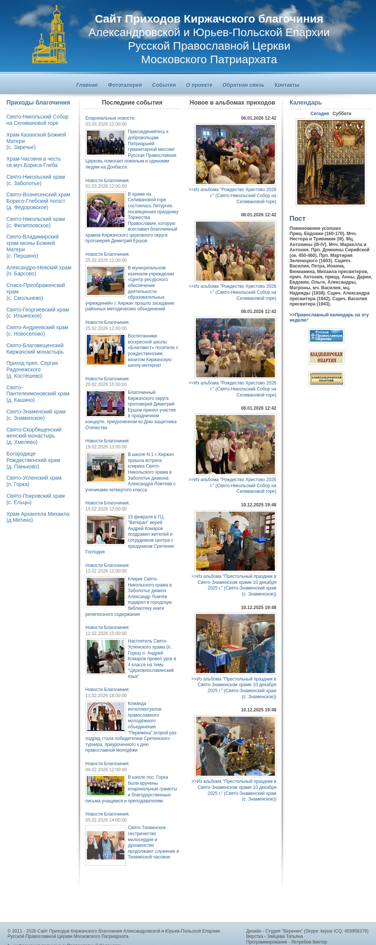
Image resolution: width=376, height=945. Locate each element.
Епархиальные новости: (110, 118)
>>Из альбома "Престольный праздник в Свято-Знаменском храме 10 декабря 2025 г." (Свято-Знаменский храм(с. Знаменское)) (233, 585)
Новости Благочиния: (107, 180)
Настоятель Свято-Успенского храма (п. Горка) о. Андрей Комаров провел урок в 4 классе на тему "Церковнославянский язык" (152, 658)
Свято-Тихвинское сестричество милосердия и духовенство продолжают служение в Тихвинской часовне (153, 842)
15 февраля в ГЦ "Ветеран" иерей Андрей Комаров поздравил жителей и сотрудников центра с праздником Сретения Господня (129, 534)
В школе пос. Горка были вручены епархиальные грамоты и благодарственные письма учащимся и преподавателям (131, 789)
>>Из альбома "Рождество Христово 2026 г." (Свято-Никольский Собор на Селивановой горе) (232, 195)
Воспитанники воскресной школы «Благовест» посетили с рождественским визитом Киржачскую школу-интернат (153, 350)
